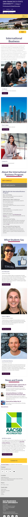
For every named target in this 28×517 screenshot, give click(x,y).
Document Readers (5, 464)
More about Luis (6, 373)
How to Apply (5, 129)
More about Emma (6, 329)
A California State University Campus (10, 513)
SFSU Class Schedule (5, 490)
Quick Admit (3, 489)
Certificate (5, 93)
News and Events (4, 406)
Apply (22, 32)
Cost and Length (8, 185)
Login (12, 9)
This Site (10, 12)
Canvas (2, 494)
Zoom (2, 493)
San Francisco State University (9, 512)
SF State (5, 12)
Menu (25, 16)
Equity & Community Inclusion (9, 506)
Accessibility (5, 504)
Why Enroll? (7, 180)
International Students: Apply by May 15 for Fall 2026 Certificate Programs (16, 385)
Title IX (4, 510)
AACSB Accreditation (7, 454)
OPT (8, 224)
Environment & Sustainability (9, 507)
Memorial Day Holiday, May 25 (13, 401)
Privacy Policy (5, 508)
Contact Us (5, 165)
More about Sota (6, 284)
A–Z (4, 9)
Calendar (8, 9)
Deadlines (3, 491)
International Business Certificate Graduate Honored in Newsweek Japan (15, 393)
